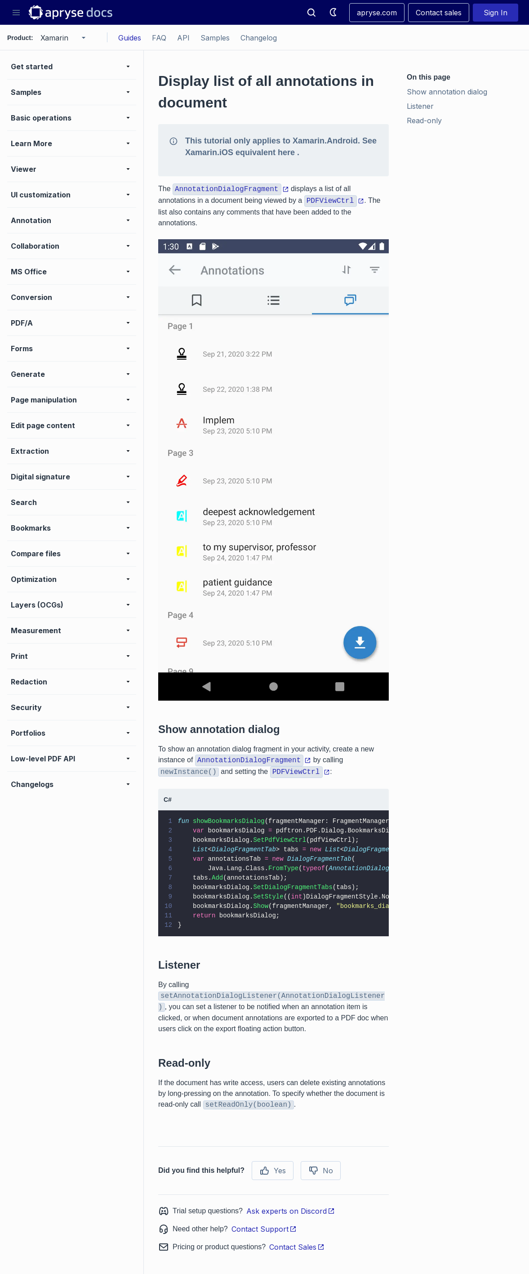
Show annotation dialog (447, 91)
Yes (272, 1170)
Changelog (258, 37)
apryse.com (377, 12)
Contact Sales (297, 1247)
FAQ (159, 37)
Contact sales (439, 12)
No (320, 1170)
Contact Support (264, 1229)
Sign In (495, 12)
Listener (420, 106)
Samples (215, 37)
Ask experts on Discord (290, 1211)
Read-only (424, 120)
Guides (129, 37)
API (183, 37)
